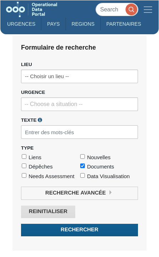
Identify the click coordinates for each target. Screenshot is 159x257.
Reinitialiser (48, 211)
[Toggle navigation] (148, 9)
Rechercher (79, 230)
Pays (53, 24)
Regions (83, 24)
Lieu (26, 64)
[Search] (117, 9)
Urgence (33, 92)
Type (27, 148)
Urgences (21, 24)
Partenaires (123, 24)
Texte (31, 120)
